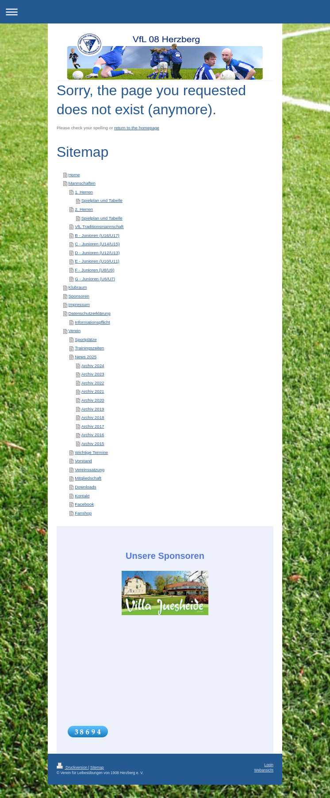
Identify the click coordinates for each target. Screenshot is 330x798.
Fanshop (83, 513)
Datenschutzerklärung (89, 313)
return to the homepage (136, 127)
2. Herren (84, 209)
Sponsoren (78, 296)
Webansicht (263, 770)
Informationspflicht (92, 322)
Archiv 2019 (92, 409)
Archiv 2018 (92, 417)
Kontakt (82, 495)
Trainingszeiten (89, 347)
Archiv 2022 (92, 382)
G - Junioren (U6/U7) (95, 278)
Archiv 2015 (92, 443)
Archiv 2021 (92, 391)
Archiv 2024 (92, 365)
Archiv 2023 (92, 374)
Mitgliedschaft (88, 478)
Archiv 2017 (92, 426)
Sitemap (97, 767)
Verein (74, 330)
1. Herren (84, 192)
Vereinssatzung (89, 469)
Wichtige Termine (91, 452)
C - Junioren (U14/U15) (97, 243)
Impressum (78, 304)
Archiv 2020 (92, 400)
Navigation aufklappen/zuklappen (165, 11)
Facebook (84, 504)
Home (74, 174)
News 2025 (85, 356)
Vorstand (83, 460)
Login (269, 765)
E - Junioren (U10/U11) (97, 261)
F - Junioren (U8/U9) (94, 269)
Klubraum (77, 287)
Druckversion (72, 767)
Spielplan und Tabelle (102, 200)
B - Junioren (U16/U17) (97, 235)
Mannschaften (82, 183)
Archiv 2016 (92, 434)
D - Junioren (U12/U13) (97, 252)
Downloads (85, 486)
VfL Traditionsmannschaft (99, 226)
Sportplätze (86, 339)
